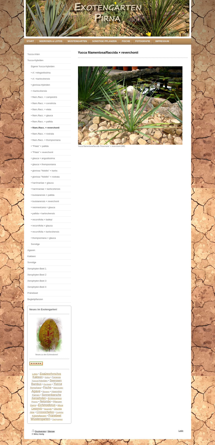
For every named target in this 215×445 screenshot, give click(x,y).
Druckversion (39, 431)
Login (181, 431)
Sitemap (51, 431)
